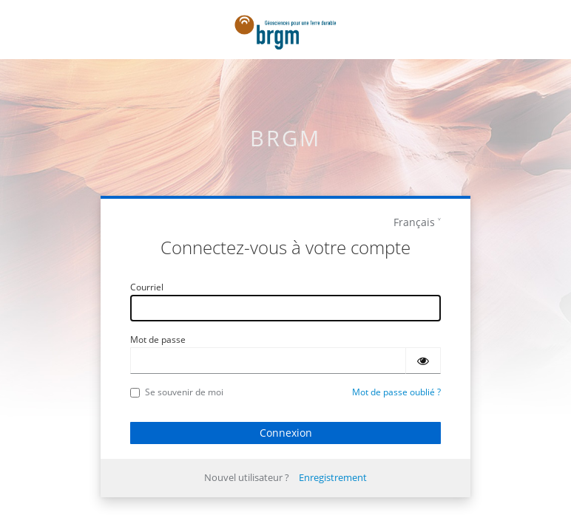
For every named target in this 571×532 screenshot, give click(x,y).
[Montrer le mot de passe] (423, 360)
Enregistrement (333, 477)
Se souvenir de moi (176, 392)
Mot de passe (158, 339)
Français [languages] (414, 222)
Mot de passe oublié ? (396, 392)
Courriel (146, 287)
